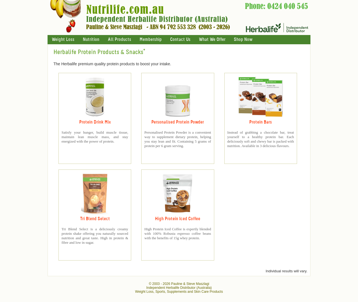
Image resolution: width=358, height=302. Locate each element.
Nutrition (91, 39)
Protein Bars (260, 122)
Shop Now (243, 39)
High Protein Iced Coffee (177, 219)
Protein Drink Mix (95, 122)
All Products (119, 39)
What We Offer (212, 39)
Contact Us (180, 39)
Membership (151, 39)
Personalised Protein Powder (177, 122)
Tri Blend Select (95, 219)
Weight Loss (63, 39)
